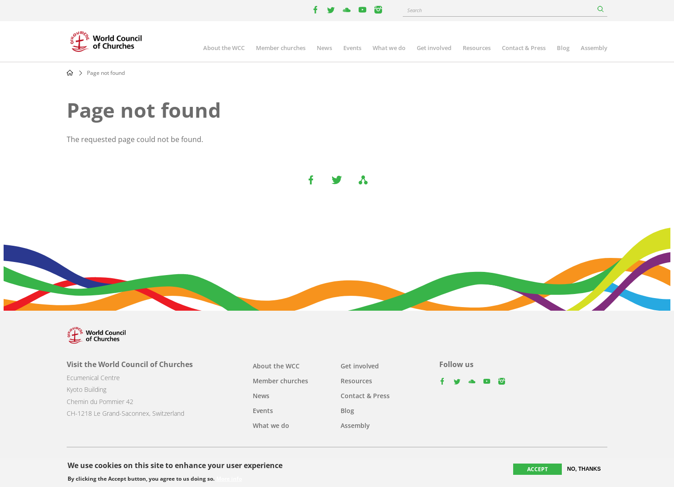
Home (70, 72)
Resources (477, 48)
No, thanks (584, 469)
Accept (537, 469)
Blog (563, 48)
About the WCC (224, 48)
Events (352, 48)
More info (229, 479)
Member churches (280, 48)
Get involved (434, 48)
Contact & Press (524, 48)
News (324, 48)
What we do (389, 48)
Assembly (594, 48)
